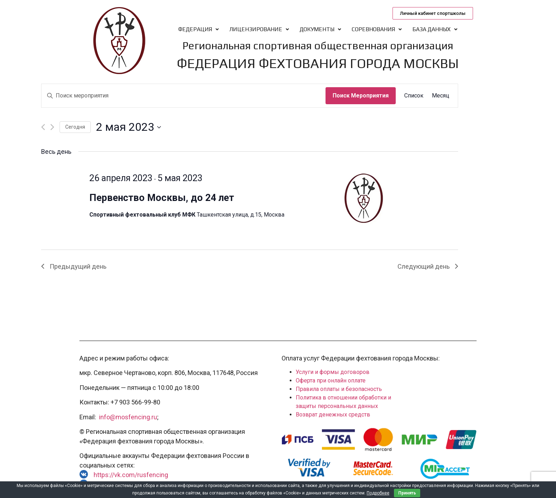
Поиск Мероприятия (361, 95)
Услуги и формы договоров (332, 372)
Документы (320, 29)
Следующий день (427, 266)
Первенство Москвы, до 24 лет (161, 197)
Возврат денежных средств (333, 414)
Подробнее (378, 493)
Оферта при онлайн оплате (331, 380)
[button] (433, 13)
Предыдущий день (73, 266)
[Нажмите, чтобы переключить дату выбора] (128, 127)
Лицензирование (259, 29)
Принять (407, 493)
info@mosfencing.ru (128, 417)
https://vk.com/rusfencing (131, 475)
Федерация (198, 29)
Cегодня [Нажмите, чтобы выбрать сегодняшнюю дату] (75, 127)
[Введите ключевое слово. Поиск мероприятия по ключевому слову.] (183, 95)
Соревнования (377, 29)
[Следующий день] (52, 127)
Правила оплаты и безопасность (339, 389)
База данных (434, 29)
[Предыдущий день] (43, 127)
